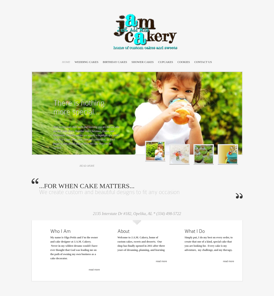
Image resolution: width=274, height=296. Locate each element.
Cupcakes (165, 62)
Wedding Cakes (86, 62)
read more (86, 165)
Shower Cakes (143, 62)
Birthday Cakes (115, 62)
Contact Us (203, 62)
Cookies (183, 62)
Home (66, 62)
